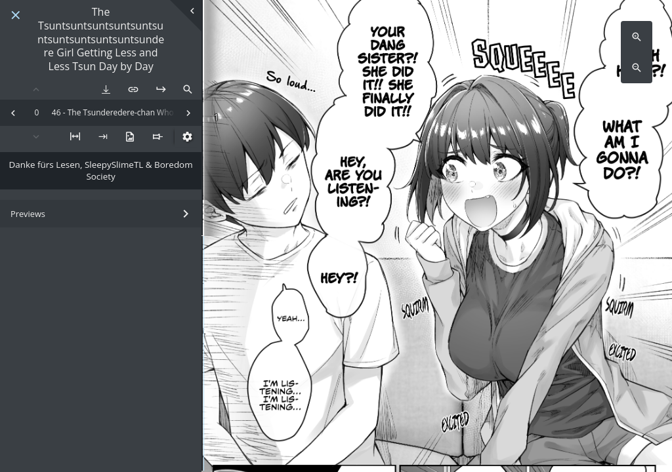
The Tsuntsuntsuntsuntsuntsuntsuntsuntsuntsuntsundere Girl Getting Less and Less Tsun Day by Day (100, 39)
